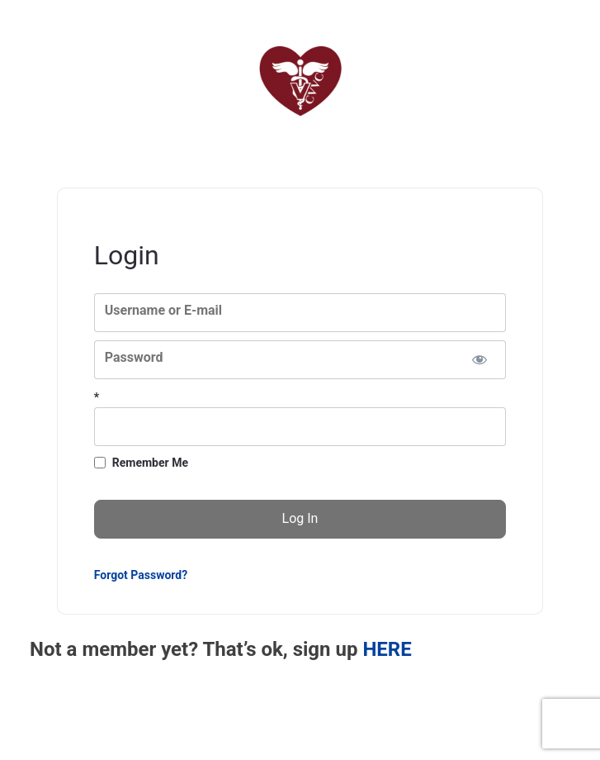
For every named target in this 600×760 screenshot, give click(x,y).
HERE (386, 649)
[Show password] (479, 359)
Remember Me (150, 462)
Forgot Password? (140, 575)
